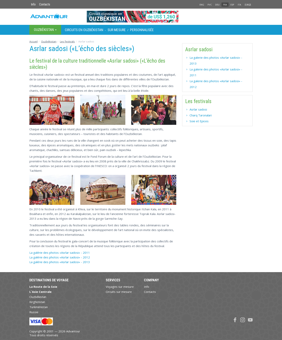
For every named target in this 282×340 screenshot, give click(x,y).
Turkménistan (38, 307)
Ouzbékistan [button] (45, 30)
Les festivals (67, 41)
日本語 (248, 4)
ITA (239, 4)
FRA (225, 4)
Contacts (44, 4)
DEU (217, 4)
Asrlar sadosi (198, 109)
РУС (210, 4)
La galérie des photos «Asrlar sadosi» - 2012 (59, 257)
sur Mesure (117, 30)
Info (33, 4)
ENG (202, 4)
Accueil (33, 41)
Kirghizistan (37, 302)
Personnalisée (142, 30)
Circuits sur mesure (119, 292)
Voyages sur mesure (120, 287)
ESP (232, 4)
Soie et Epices (199, 121)
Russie (33, 312)
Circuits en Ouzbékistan (84, 30)
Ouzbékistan (48, 41)
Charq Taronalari (201, 115)
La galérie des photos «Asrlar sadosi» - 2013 (59, 262)
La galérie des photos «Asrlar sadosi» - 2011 (59, 253)
